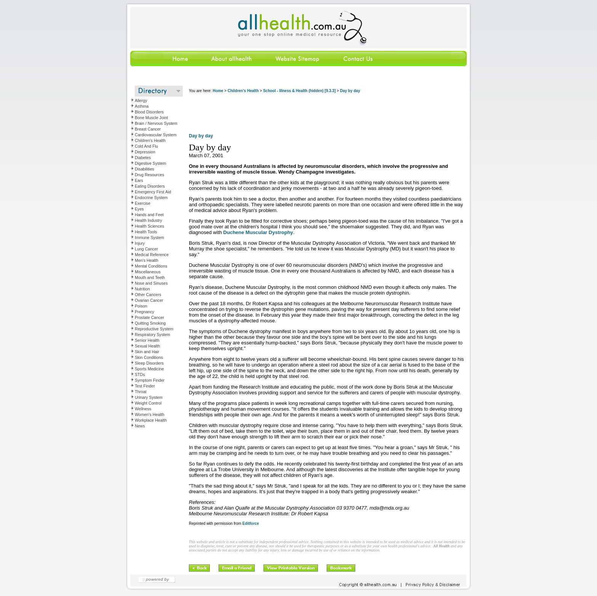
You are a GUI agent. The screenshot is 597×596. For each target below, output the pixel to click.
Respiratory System (152, 334)
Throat (141, 391)
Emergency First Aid (153, 192)
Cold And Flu (146, 146)
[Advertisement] (327, 114)
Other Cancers (148, 294)
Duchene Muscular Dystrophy (258, 232)
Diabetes (143, 157)
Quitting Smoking (150, 323)
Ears (139, 180)
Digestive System (150, 163)
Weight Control (148, 403)
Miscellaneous (148, 271)
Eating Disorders (150, 186)
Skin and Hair (147, 351)
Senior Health (147, 340)
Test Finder (145, 386)
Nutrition (142, 289)
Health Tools (146, 231)
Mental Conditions (151, 266)
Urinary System (149, 397)
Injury (140, 243)
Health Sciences (149, 226)
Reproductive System (154, 329)
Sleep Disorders (149, 363)
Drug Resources (149, 174)
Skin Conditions (149, 357)
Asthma (141, 106)
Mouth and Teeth (150, 277)
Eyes (139, 209)
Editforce (251, 523)
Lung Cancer (146, 249)
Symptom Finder (149, 380)
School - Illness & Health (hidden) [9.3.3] (299, 91)
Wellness (143, 408)
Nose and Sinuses (151, 283)
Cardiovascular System (156, 134)
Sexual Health (147, 346)
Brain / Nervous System (156, 123)
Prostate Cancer (149, 317)
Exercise (142, 203)
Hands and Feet (149, 214)
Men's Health (146, 260)
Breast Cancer (148, 129)
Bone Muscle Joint (151, 117)
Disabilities (144, 169)
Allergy (141, 100)
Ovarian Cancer (149, 300)
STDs (140, 374)
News (140, 426)
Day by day (350, 91)
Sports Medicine (149, 369)
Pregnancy (144, 311)
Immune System (149, 237)
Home (217, 91)
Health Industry (148, 220)
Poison (141, 306)
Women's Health (149, 414)
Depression (145, 152)
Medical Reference (152, 254)
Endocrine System (151, 197)
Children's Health (150, 140)
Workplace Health (151, 420)
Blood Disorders (149, 112)
